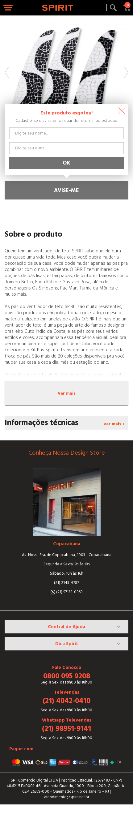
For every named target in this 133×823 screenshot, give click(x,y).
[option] (66, 77)
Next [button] (126, 72)
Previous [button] (7, 72)
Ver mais (67, 393)
